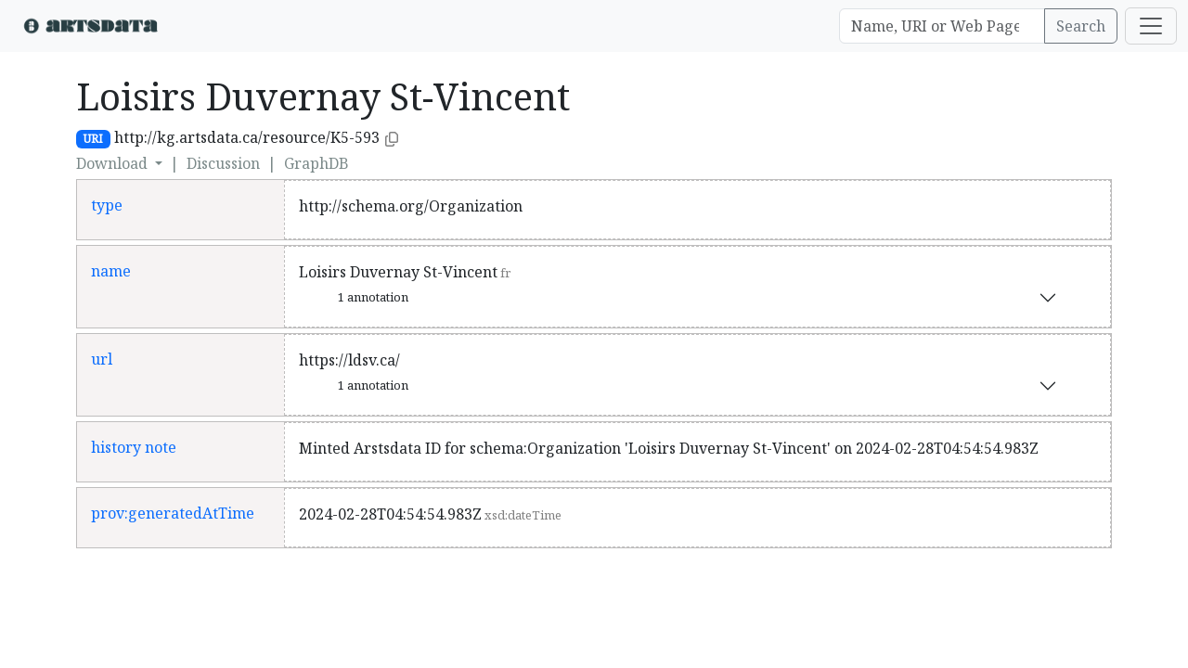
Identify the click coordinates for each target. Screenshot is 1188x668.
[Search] (942, 26)
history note (133, 447)
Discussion (223, 163)
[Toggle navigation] (1151, 26)
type (107, 205)
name (111, 271)
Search (1080, 26)
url (101, 359)
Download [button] (113, 163)
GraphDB (316, 163)
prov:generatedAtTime (172, 513)
